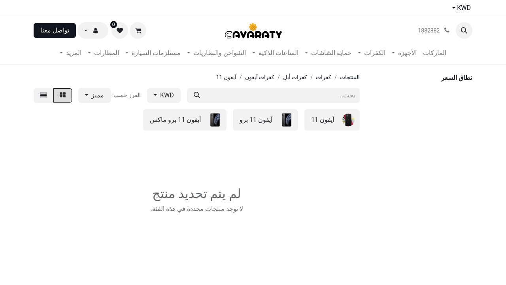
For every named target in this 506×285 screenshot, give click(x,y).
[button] (464, 30)
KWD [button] (166, 95)
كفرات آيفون (259, 77)
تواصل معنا (54, 30)
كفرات (323, 77)
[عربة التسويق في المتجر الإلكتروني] (138, 30)
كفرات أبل (295, 77)
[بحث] (197, 95)
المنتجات (350, 77)
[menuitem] (434, 53)
